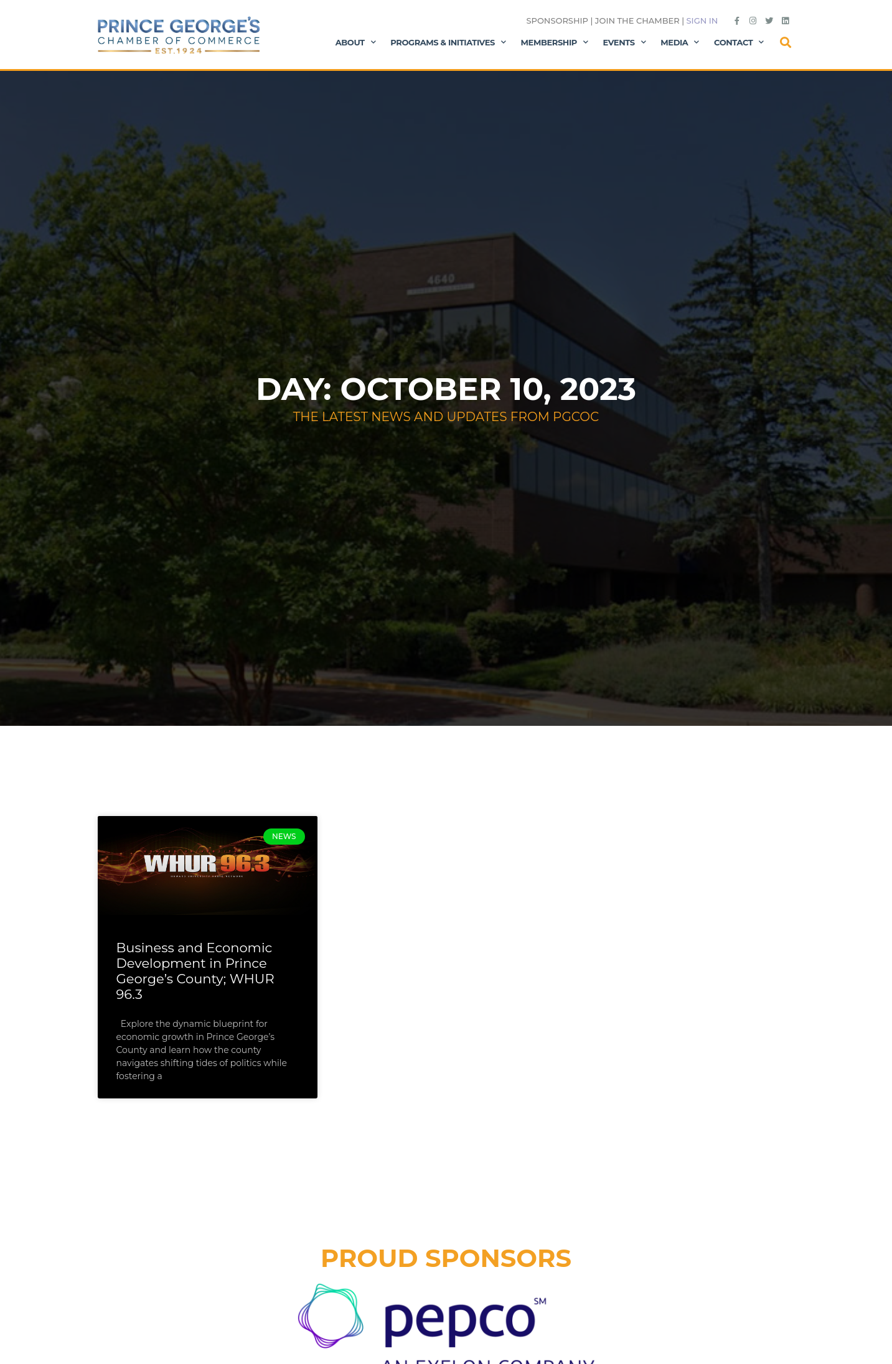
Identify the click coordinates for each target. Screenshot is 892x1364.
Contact (739, 42)
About (356, 42)
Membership (554, 42)
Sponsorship (557, 21)
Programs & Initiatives (447, 42)
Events (624, 42)
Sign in (702, 21)
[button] (785, 42)
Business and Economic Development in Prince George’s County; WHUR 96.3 (195, 971)
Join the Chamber (637, 21)
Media (679, 42)
